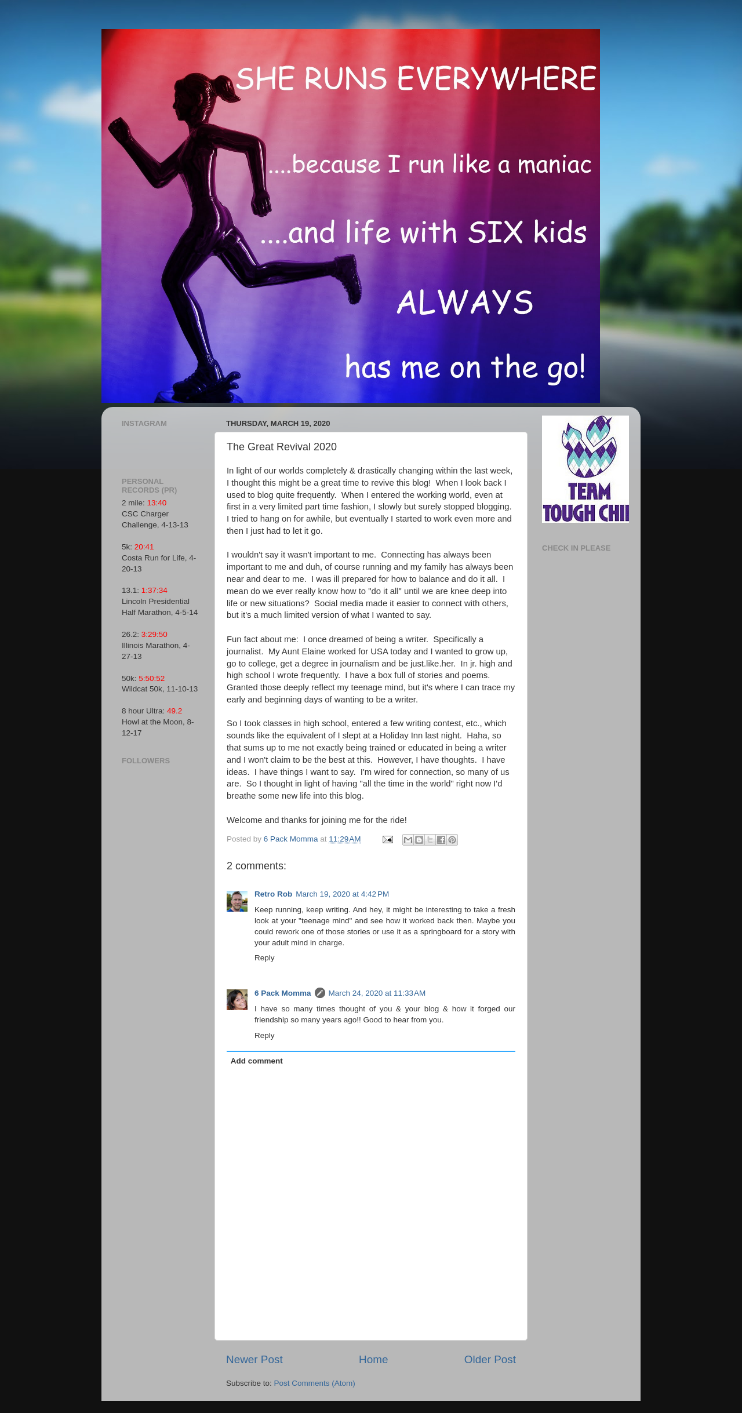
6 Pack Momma (282, 993)
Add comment (257, 1061)
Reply (264, 957)
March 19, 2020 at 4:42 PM (342, 894)
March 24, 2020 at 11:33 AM (377, 993)
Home (373, 1359)
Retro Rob (273, 894)
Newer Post (254, 1359)
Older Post (490, 1359)
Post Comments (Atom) (314, 1383)
